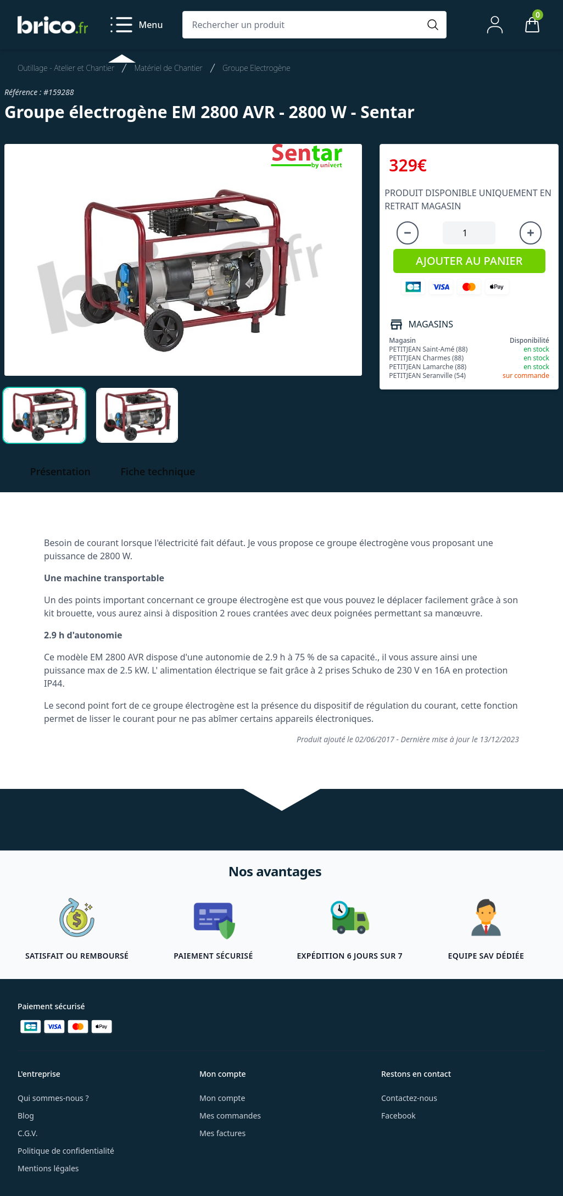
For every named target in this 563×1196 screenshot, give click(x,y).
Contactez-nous (409, 1098)
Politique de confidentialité (66, 1150)
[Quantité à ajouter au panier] (469, 232)
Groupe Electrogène (256, 68)
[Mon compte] (495, 24)
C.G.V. (27, 1133)
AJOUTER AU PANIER (469, 260)
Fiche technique (158, 471)
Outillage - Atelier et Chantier (66, 68)
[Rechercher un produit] (303, 25)
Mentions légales (48, 1168)
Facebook (398, 1115)
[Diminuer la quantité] (408, 232)
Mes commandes (230, 1115)
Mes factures (222, 1133)
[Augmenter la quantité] (531, 232)
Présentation (60, 471)
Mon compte (222, 1098)
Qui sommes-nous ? (53, 1098)
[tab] (44, 415)
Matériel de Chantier (168, 68)
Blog (26, 1115)
